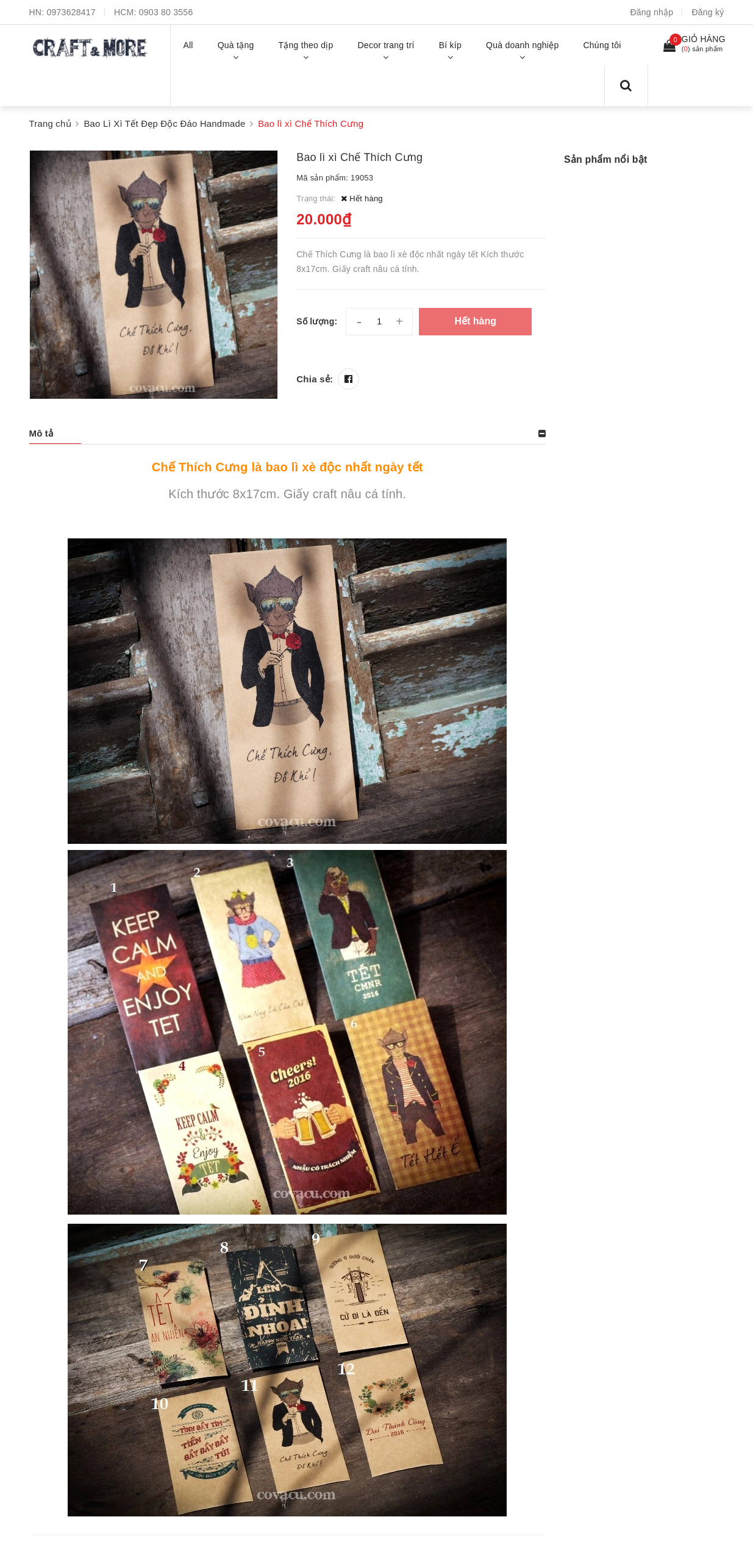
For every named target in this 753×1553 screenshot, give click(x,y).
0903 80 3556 (166, 12)
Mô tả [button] (41, 433)
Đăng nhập (651, 12)
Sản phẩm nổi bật (605, 159)
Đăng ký (707, 12)
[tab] (287, 433)
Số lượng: (316, 321)
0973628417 (71, 12)
